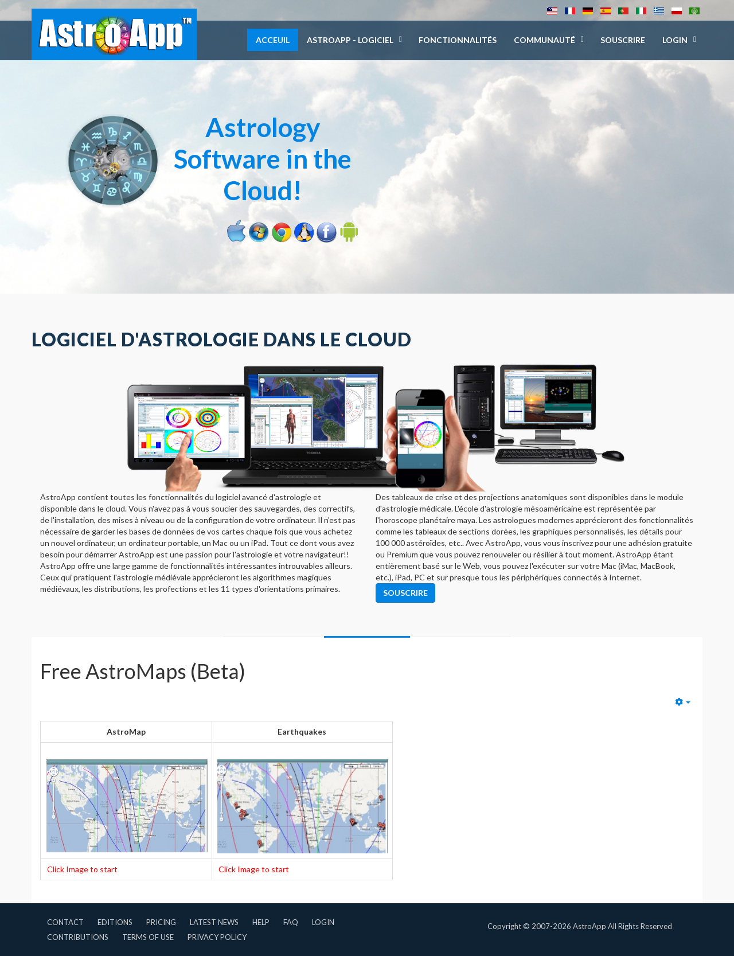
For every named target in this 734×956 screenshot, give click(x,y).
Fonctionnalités (458, 40)
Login (323, 922)
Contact (65, 922)
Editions (114, 922)
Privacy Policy (217, 937)
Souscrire (622, 40)
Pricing (161, 922)
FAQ (290, 922)
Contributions (77, 937)
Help (261, 922)
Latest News (214, 922)
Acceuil (273, 40)
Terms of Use (148, 937)
